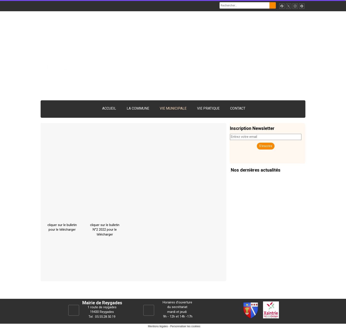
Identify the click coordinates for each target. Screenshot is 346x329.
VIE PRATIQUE (208, 108)
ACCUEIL (109, 108)
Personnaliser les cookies (185, 326)
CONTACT (237, 108)
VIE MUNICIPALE (173, 108)
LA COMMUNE (138, 108)
